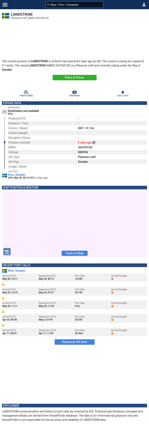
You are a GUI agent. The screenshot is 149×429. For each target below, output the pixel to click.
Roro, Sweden (16, 174)
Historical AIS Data (74, 342)
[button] (144, 4)
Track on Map (74, 253)
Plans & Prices (74, 77)
